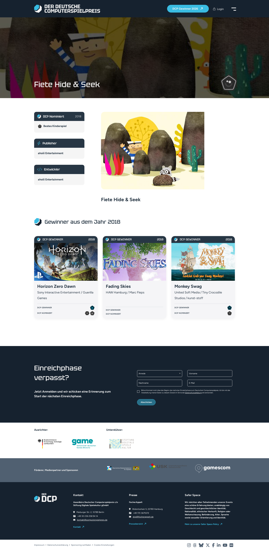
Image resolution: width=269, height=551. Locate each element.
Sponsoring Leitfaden (81, 545)
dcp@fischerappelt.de (143, 517)
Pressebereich (136, 524)
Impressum (39, 545)
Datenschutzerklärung (193, 393)
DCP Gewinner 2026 (185, 8)
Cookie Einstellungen (104, 545)
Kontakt (77, 527)
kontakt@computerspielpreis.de (92, 520)
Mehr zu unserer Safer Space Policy (202, 524)
